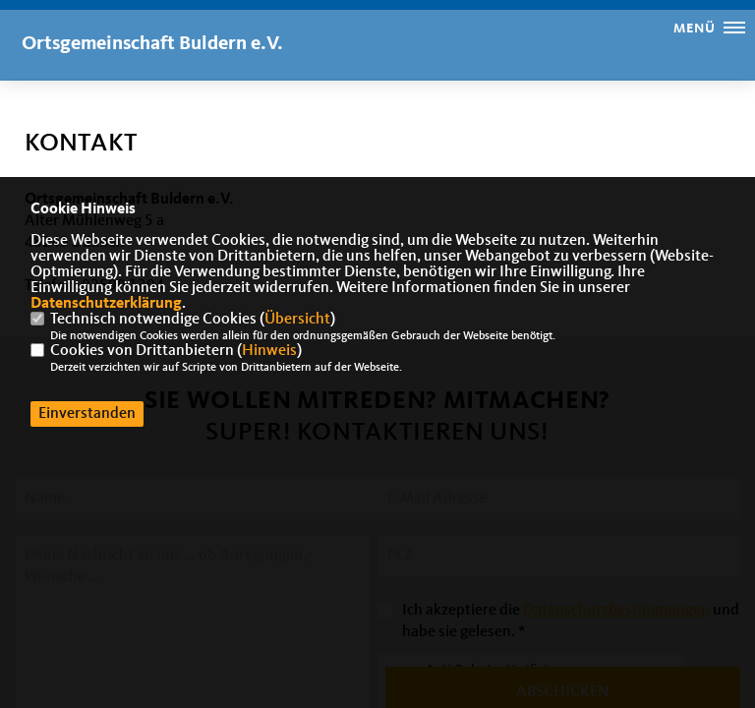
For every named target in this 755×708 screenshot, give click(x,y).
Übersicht (297, 319)
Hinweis (269, 351)
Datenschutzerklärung (106, 304)
